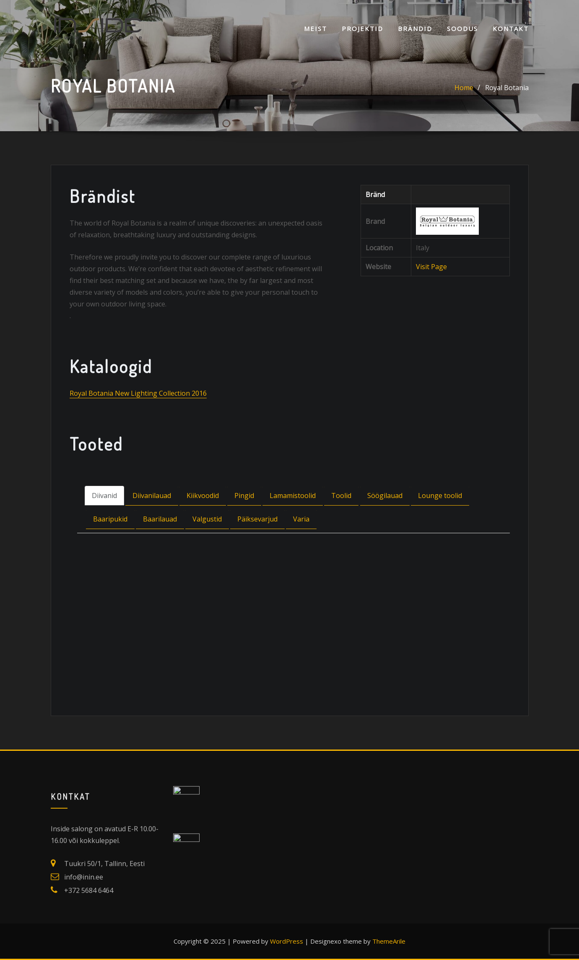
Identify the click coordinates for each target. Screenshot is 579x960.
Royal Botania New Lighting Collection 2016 (138, 422)
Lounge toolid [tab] (440, 524)
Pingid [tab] (244, 524)
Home (463, 88)
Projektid (362, 28)
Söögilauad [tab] (384, 524)
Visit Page (431, 295)
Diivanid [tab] (104, 524)
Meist (315, 28)
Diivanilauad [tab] (151, 524)
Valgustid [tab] (207, 548)
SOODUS (462, 28)
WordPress (286, 941)
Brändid (415, 28)
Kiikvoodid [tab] (203, 524)
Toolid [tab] (341, 524)
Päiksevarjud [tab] (257, 548)
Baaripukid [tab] (110, 548)
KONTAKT (511, 28)
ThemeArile (388, 941)
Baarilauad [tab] (160, 548)
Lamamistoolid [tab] (293, 524)
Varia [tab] (301, 548)
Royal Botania (507, 88)
